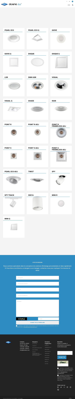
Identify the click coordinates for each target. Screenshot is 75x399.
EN (69, 1)
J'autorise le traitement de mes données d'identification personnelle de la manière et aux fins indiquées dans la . (37, 324)
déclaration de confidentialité (30, 324)
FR (72, 1)
